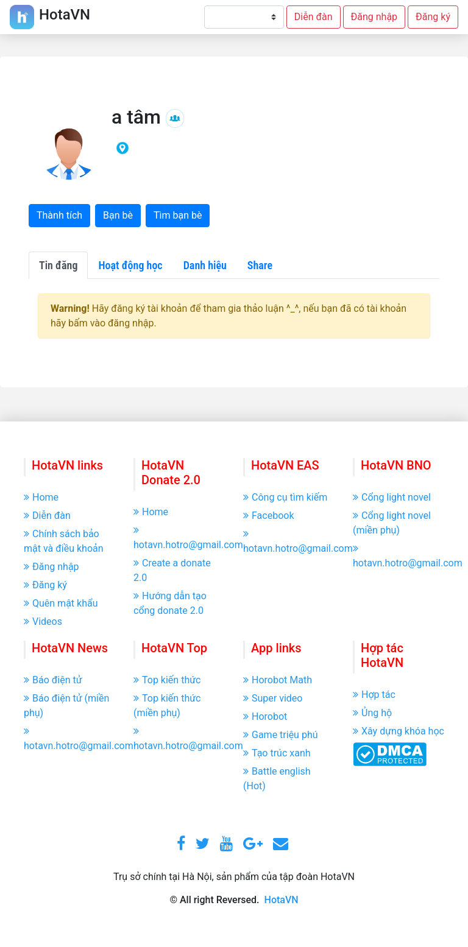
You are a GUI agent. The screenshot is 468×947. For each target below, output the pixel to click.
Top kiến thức (166, 680)
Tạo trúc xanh (277, 753)
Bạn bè (118, 215)
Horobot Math (277, 680)
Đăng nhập (374, 17)
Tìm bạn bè (178, 215)
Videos (43, 621)
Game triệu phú (280, 735)
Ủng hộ (372, 713)
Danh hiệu (205, 265)
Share (259, 265)
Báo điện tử (53, 680)
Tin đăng (58, 265)
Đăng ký (433, 17)
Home (41, 497)
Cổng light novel (392, 497)
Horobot (265, 716)
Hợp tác (374, 694)
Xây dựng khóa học (398, 731)
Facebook (268, 515)
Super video (272, 698)
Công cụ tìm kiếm (285, 497)
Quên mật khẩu (61, 603)
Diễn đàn (313, 17)
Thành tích (59, 215)
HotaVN (281, 900)
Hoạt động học (130, 265)
